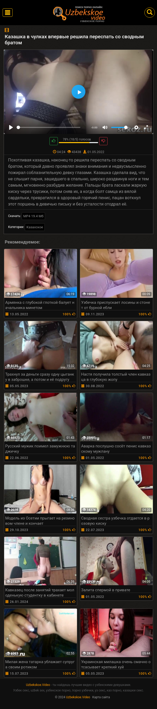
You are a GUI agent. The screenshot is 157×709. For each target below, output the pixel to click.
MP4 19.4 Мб (33, 216)
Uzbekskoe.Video (38, 685)
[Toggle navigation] (8, 12)
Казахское (34, 227)
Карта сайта (101, 697)
